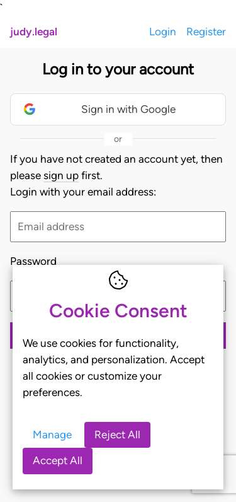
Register (206, 31)
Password (33, 261)
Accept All (57, 460)
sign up (61, 175)
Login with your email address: (83, 191)
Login (162, 31)
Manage (52, 434)
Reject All (117, 434)
